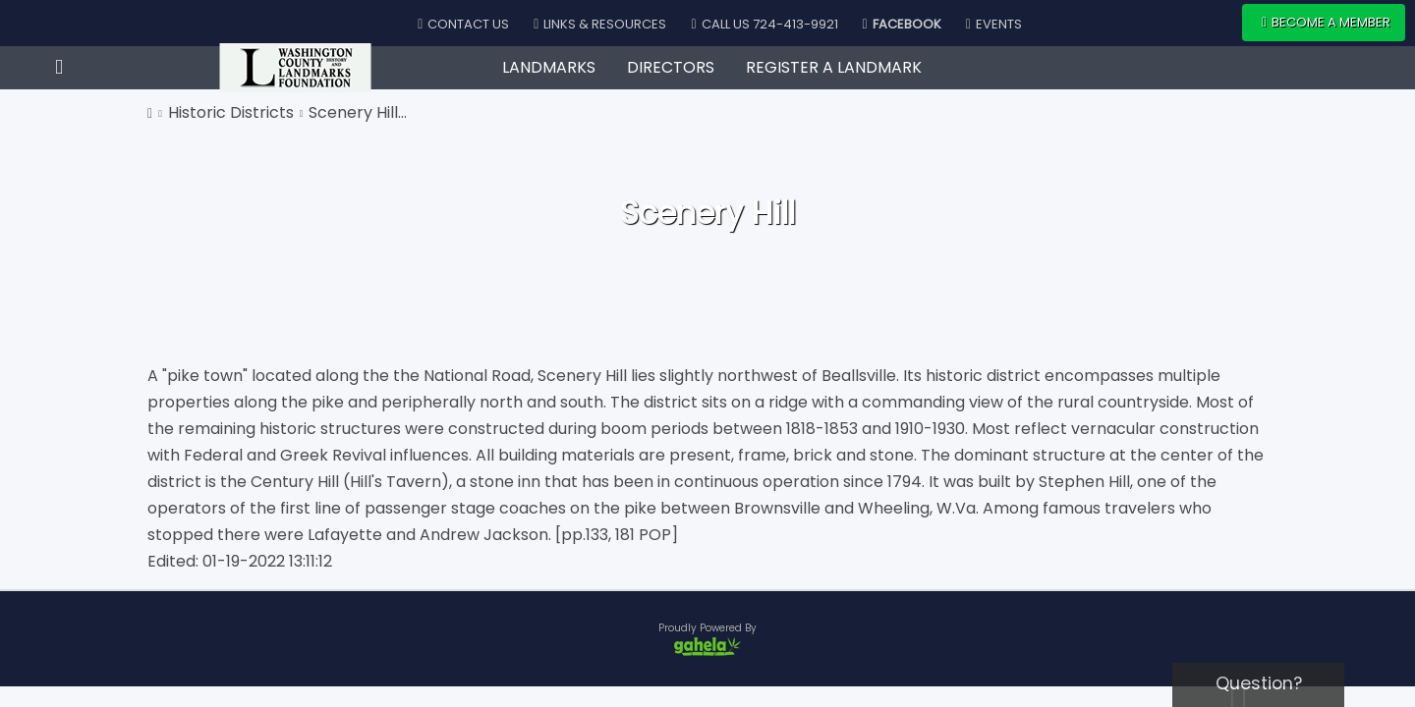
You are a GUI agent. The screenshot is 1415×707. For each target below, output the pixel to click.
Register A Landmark (834, 67)
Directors (670, 67)
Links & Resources (600, 24)
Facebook (902, 24)
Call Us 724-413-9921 (764, 24)
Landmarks (548, 67)
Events (994, 24)
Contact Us (463, 24)
